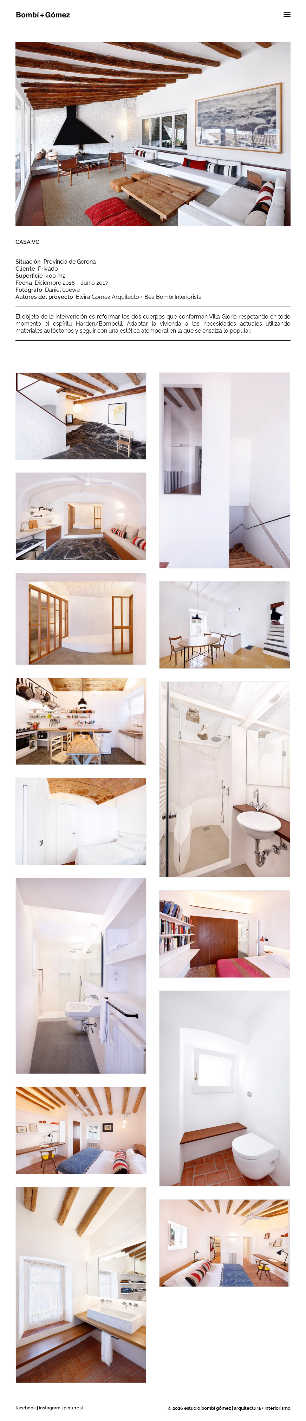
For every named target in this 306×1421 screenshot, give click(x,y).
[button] (281, 15)
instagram (49, 1407)
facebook (25, 1407)
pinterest (73, 1407)
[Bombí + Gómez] (43, 15)
